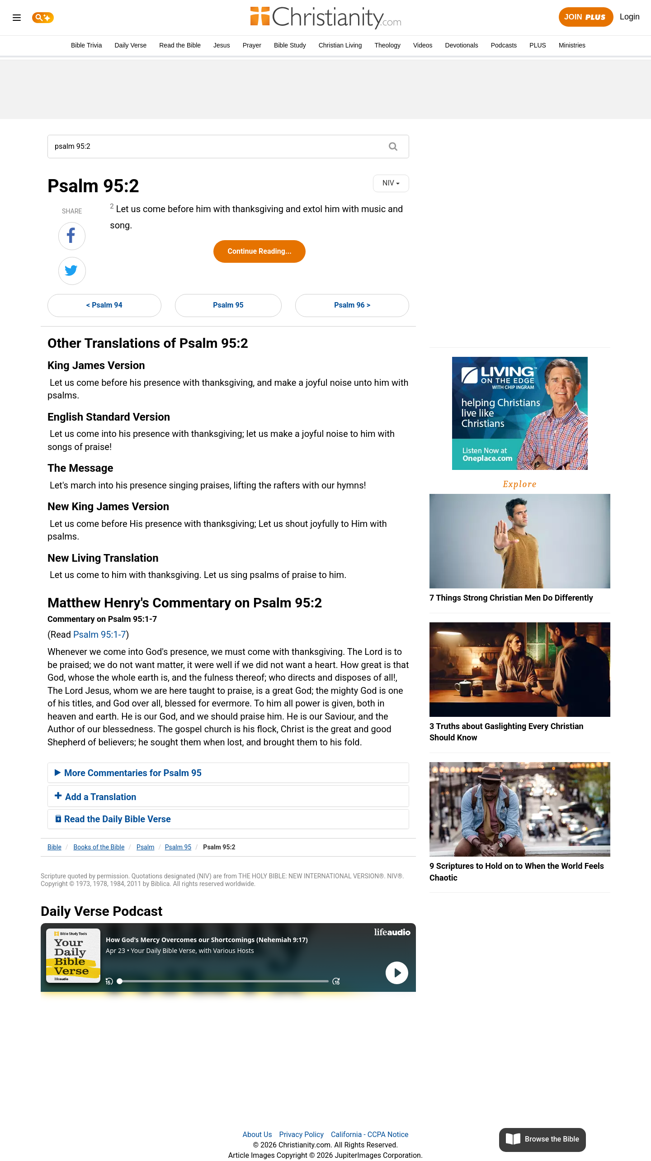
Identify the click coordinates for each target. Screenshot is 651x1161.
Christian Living (340, 45)
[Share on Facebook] (71, 236)
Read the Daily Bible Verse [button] (113, 819)
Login (630, 16)
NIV (391, 183)
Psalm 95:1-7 (99, 634)
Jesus (221, 45)
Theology (387, 45)
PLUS (537, 45)
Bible (54, 847)
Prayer (252, 45)
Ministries (572, 45)
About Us (257, 1134)
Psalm (145, 847)
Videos (423, 45)
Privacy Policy (301, 1134)
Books (99, 847)
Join (586, 17)
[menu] (17, 19)
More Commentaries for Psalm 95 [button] (128, 773)
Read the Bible (180, 45)
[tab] (228, 773)
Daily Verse (130, 45)
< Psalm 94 (104, 305)
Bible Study (290, 45)
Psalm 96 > (352, 305)
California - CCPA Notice (370, 1134)
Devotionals (461, 45)
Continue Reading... (259, 251)
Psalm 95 (228, 305)
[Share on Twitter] (72, 271)
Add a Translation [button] (96, 796)
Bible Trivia (86, 45)
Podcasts (504, 45)
